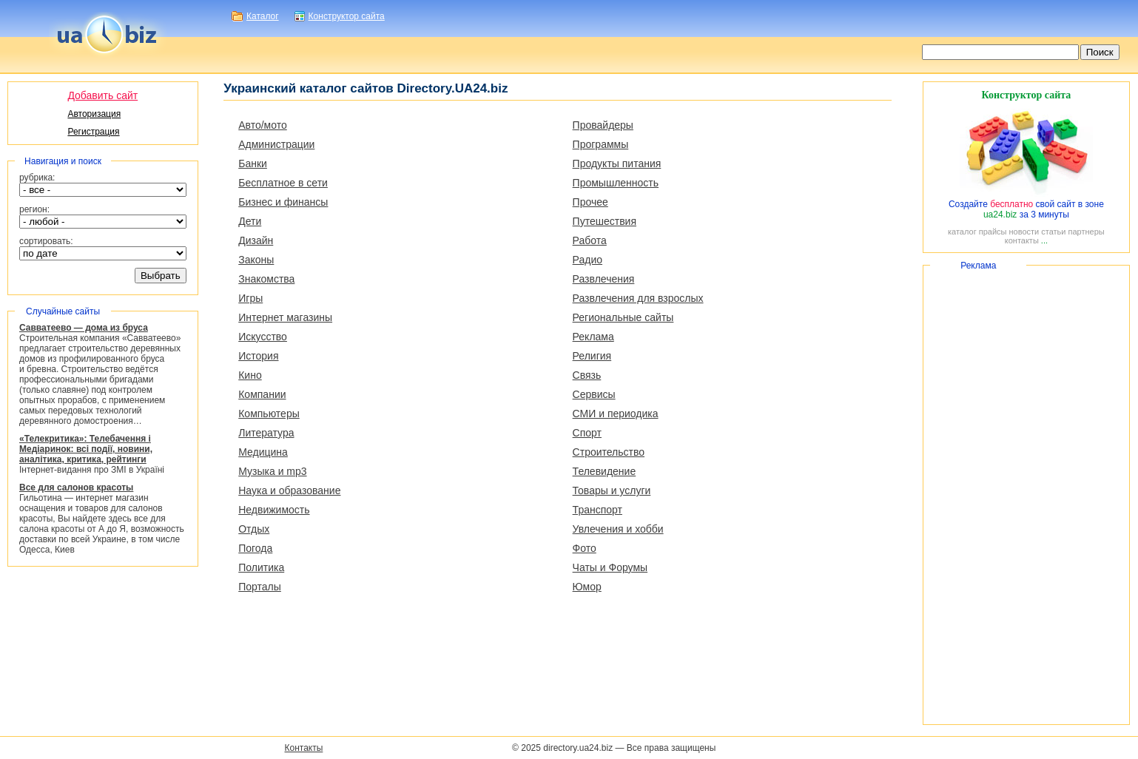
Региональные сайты (623, 317)
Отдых (253, 529)
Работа (590, 240)
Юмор (587, 587)
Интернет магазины (285, 317)
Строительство (608, 452)
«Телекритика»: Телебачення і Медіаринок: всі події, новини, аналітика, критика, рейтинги (85, 449)
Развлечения (604, 279)
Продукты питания (617, 163)
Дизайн (255, 240)
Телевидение (604, 471)
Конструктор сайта (347, 16)
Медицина (263, 452)
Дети (249, 221)
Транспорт (597, 510)
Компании (262, 394)
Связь (587, 375)
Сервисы (594, 394)
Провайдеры (603, 125)
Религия (592, 356)
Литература (266, 433)
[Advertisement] (1026, 495)
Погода (255, 548)
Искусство (262, 337)
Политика (261, 567)
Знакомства (266, 279)
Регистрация (93, 132)
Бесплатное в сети (283, 183)
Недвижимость (273, 510)
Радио (587, 260)
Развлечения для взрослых (638, 298)
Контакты (304, 748)
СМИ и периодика (616, 413)
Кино (250, 375)
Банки (252, 163)
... (1044, 240)
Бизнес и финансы (283, 202)
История (258, 356)
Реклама (593, 337)
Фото (584, 548)
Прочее (590, 202)
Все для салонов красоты (76, 487)
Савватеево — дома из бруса (83, 328)
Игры (250, 298)
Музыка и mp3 (272, 471)
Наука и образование (289, 490)
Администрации (276, 144)
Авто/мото (262, 125)
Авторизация (94, 114)
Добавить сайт (102, 95)
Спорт (587, 433)
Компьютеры (269, 413)
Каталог (262, 16)
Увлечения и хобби (618, 529)
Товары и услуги (612, 490)
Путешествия (604, 221)
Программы (601, 144)
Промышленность (616, 183)
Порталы (259, 587)
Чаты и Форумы (610, 567)
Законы (256, 260)
